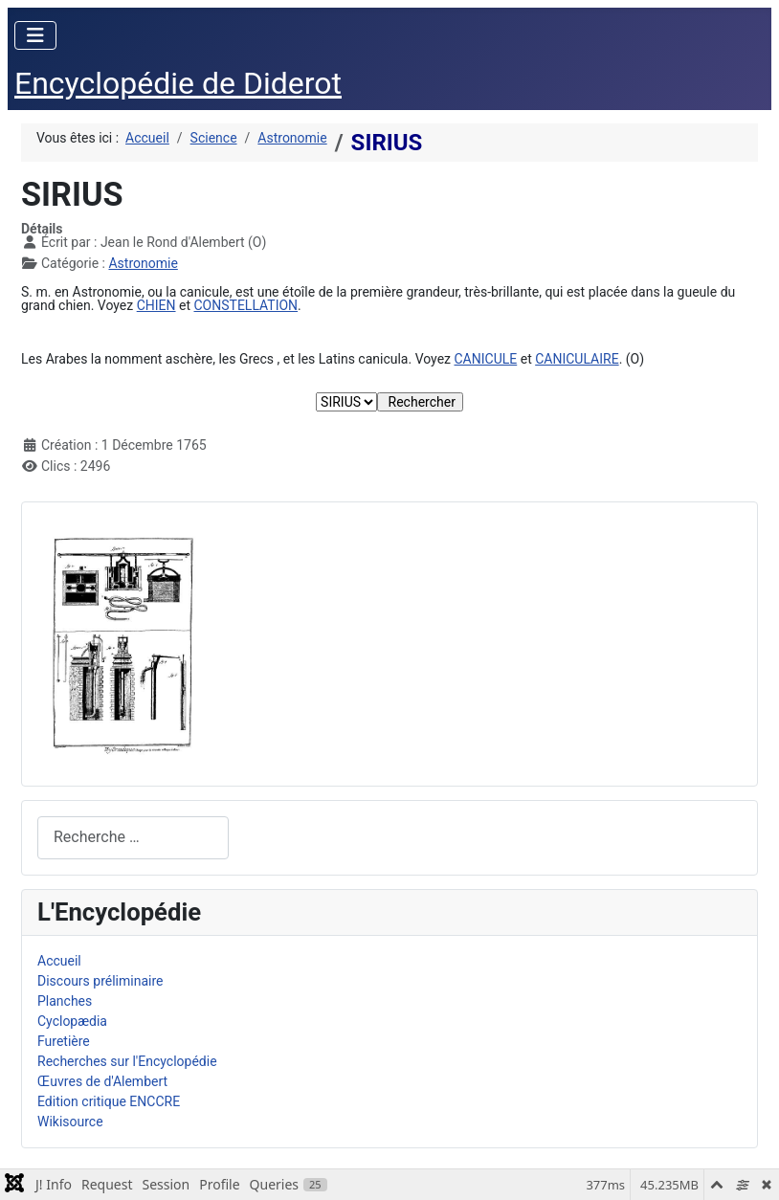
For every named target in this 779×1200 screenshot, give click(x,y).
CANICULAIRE (576, 359)
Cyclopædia (72, 1021)
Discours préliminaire (100, 981)
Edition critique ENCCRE (108, 1101)
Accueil (59, 960)
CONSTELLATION (245, 305)
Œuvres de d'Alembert (102, 1081)
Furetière (63, 1041)
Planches (64, 1001)
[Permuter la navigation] (35, 35)
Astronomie (142, 263)
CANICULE (486, 359)
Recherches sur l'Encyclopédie (127, 1061)
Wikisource (70, 1121)
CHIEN (156, 305)
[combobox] (133, 837)
